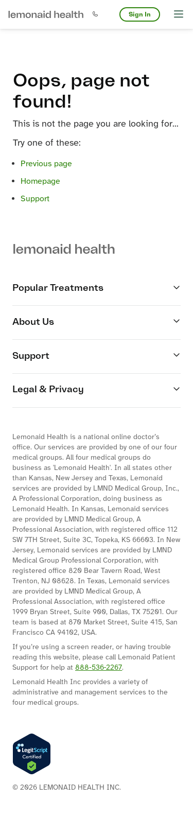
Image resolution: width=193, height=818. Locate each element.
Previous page (46, 164)
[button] (46, 14)
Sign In (140, 14)
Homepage (40, 181)
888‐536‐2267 (98, 668)
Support (35, 199)
